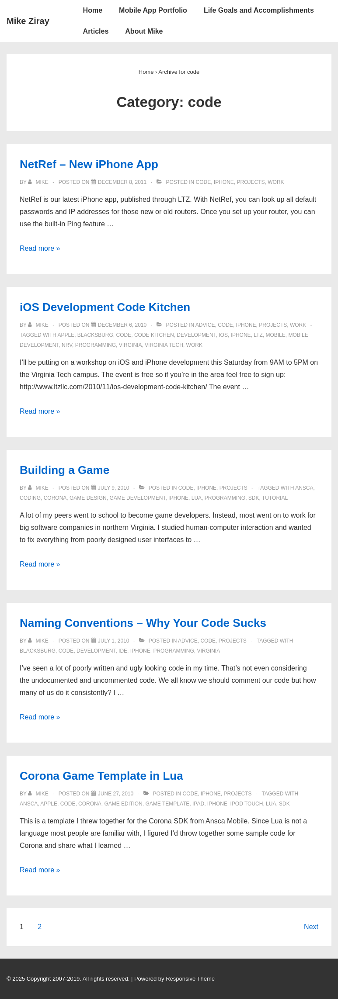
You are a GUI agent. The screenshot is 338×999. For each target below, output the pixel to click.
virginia (130, 345)
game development (137, 498)
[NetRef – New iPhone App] (122, 182)
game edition (123, 804)
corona (55, 498)
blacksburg (95, 335)
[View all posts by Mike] (39, 182)
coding (30, 498)
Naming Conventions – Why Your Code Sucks (143, 622)
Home (92, 10)
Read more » (40, 248)
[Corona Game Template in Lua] (115, 794)
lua (197, 498)
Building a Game (64, 470)
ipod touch (246, 804)
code (203, 182)
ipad (198, 804)
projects (251, 182)
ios (223, 335)
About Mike (144, 31)
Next (311, 926)
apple (65, 335)
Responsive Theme (190, 978)
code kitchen (154, 335)
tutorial (275, 498)
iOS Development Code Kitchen (105, 307)
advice (205, 325)
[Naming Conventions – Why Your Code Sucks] (113, 641)
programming (95, 345)
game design (88, 498)
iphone (224, 182)
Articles (96, 31)
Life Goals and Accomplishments (259, 10)
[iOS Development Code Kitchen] (122, 325)
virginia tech (164, 345)
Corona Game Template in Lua (101, 775)
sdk (253, 498)
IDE (122, 651)
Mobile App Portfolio (153, 10)
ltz (258, 335)
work (276, 182)
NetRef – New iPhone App (89, 164)
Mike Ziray (28, 21)
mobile (275, 335)
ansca (304, 488)
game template (167, 804)
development (196, 335)
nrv (67, 345)
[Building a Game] (113, 488)
